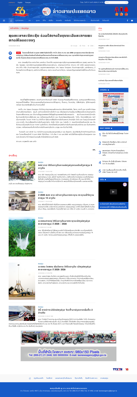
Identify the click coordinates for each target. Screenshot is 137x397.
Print (82, 46)
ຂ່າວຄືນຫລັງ (68, 21)
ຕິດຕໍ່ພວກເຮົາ (105, 21)
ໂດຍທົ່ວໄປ (49, 378)
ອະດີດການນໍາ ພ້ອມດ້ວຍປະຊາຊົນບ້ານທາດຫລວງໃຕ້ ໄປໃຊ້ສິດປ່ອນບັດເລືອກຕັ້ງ (113, 205)
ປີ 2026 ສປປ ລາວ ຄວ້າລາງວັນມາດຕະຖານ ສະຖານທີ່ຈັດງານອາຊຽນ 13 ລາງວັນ (66, 196)
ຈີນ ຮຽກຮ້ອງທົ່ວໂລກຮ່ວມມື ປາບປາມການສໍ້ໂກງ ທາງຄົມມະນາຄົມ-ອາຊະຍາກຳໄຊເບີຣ (113, 70)
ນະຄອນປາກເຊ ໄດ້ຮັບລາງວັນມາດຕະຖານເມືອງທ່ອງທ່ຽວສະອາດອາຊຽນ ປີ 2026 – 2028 (64, 222)
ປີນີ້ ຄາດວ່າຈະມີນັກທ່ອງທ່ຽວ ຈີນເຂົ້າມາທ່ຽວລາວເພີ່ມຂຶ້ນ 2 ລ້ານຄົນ (65, 311)
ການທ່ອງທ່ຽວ (104, 378)
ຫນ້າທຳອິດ (14, 28)
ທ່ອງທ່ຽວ (25, 28)
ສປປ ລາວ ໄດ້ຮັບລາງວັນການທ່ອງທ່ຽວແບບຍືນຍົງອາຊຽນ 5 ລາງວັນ (65, 167)
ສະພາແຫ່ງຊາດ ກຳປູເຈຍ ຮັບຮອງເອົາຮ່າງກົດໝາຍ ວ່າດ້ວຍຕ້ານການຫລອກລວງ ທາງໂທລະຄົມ (115, 153)
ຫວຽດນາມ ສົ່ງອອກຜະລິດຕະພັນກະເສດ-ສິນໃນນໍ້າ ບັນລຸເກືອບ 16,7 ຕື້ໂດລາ (112, 58)
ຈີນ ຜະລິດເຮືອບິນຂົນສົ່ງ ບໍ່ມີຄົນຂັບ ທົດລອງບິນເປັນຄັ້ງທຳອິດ (113, 35)
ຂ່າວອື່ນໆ (13, 155)
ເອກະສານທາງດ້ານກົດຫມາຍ (63, 378)
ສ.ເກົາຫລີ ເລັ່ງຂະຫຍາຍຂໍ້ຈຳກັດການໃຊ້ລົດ (110, 81)
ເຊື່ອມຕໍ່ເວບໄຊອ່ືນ (95, 21)
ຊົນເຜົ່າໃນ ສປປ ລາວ (91, 378)
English (20, 2)
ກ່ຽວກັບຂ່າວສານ (20, 21)
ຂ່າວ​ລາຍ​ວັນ (59, 21)
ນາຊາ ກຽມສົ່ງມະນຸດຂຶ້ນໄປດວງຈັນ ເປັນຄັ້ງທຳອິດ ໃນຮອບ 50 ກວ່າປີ (114, 171)
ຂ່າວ (31, 21)
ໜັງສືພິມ (51, 21)
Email (74, 46)
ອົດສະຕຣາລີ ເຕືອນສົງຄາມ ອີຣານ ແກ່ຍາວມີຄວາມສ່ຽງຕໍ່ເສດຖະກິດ (114, 143)
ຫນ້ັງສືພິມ (104, 90)
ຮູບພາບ (38, 21)
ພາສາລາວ (12, 2)
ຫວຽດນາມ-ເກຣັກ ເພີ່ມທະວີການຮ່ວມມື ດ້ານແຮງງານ (111, 47)
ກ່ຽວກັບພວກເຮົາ (38, 378)
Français (28, 2)
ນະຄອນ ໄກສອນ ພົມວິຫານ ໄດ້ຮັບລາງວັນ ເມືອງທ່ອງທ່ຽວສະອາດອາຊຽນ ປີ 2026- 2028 (64, 268)
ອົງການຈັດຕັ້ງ (78, 378)
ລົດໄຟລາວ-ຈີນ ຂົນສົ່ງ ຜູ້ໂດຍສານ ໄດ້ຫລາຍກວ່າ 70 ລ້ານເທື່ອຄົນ (114, 162)
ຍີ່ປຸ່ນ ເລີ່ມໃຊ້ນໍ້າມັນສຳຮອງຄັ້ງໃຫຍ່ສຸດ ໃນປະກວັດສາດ (115, 134)
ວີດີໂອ (44, 21)
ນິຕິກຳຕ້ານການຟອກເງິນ (81, 21)
